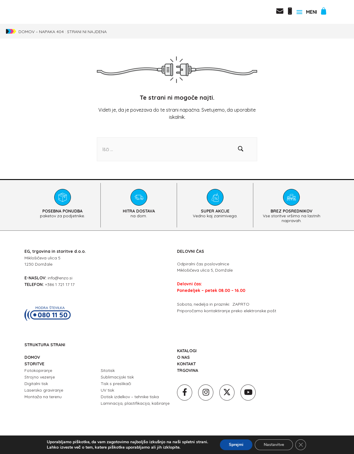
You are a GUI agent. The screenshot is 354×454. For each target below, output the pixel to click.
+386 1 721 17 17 (59, 284)
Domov (26, 31)
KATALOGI (187, 350)
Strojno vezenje (39, 377)
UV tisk (107, 390)
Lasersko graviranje (43, 390)
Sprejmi (236, 444)
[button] (240, 149)
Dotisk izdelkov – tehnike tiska (130, 396)
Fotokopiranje (38, 370)
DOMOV (32, 357)
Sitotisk (108, 370)
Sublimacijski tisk (117, 377)
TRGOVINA (187, 370)
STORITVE (34, 364)
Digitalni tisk (36, 383)
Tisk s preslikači (116, 383)
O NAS (183, 357)
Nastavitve (274, 444)
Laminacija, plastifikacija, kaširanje (135, 403)
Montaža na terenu (43, 396)
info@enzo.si (60, 278)
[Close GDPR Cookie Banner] (300, 444)
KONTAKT (186, 364)
